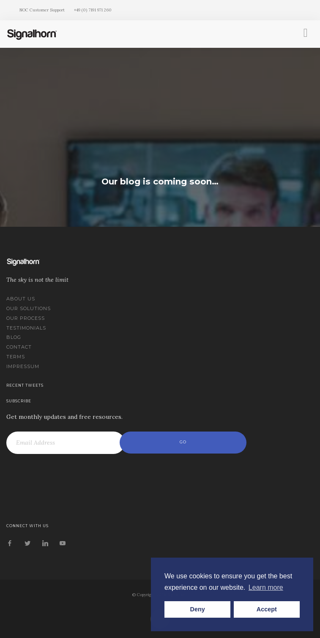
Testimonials (26, 328)
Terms (15, 357)
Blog (13, 337)
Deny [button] (197, 609)
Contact (19, 347)
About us (20, 299)
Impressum (22, 366)
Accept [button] (267, 609)
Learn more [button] (266, 587)
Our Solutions (28, 308)
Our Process (25, 318)
